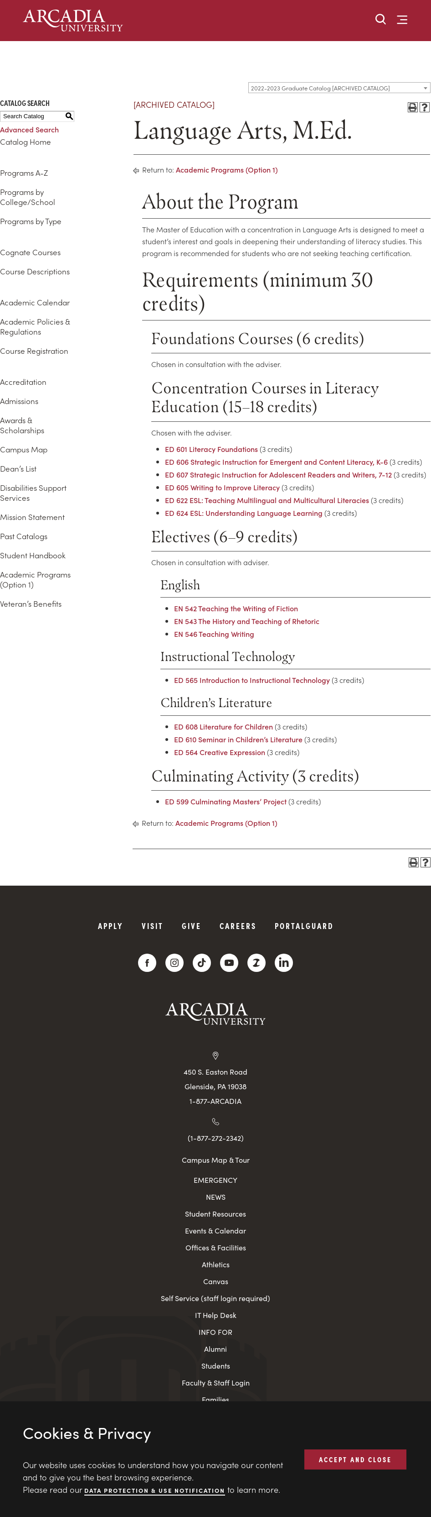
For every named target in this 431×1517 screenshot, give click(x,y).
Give (191, 925)
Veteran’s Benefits (31, 603)
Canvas (215, 1281)
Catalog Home (25, 141)
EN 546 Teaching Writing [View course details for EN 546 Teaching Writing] (214, 634)
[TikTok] (202, 963)
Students (215, 1366)
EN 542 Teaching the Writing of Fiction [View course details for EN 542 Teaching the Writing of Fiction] (236, 608)
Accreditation (23, 382)
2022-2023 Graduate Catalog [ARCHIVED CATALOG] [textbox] (320, 88)
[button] (380, 20)
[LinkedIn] (284, 963)
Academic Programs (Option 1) (35, 579)
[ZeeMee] (256, 963)
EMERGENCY (215, 1180)
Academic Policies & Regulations (35, 326)
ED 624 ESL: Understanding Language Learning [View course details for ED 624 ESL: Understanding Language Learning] (244, 513)
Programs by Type (31, 221)
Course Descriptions (35, 271)
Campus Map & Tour (216, 1160)
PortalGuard (304, 925)
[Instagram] (174, 963)
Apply (110, 925)
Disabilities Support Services (33, 493)
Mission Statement (32, 517)
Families (215, 1399)
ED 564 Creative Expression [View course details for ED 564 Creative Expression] (219, 752)
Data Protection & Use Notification (154, 1490)
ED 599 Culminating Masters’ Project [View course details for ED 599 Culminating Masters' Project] (226, 801)
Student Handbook (33, 555)
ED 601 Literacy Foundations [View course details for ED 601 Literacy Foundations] (211, 449)
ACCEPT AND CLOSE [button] (355, 1459)
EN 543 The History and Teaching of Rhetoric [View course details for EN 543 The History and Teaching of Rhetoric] (246, 621)
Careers (238, 925)
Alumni (215, 1349)
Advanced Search (29, 129)
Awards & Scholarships (22, 425)
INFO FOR (215, 1332)
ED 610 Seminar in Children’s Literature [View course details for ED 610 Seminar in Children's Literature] (238, 739)
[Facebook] (147, 963)
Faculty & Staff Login (216, 1382)
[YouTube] (229, 963)
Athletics (216, 1264)
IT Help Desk (215, 1315)
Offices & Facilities (215, 1247)
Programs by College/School (27, 197)
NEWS (216, 1197)
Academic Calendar (35, 302)
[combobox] (339, 87)
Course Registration (34, 351)
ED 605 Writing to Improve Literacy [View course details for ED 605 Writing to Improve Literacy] (222, 487)
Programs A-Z (24, 173)
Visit (153, 925)
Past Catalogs (23, 536)
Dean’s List (18, 468)
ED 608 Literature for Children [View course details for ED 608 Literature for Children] (223, 726)
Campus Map (23, 449)
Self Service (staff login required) (215, 1298)
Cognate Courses (30, 252)
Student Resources (215, 1214)
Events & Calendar (215, 1230)
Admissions (19, 401)
